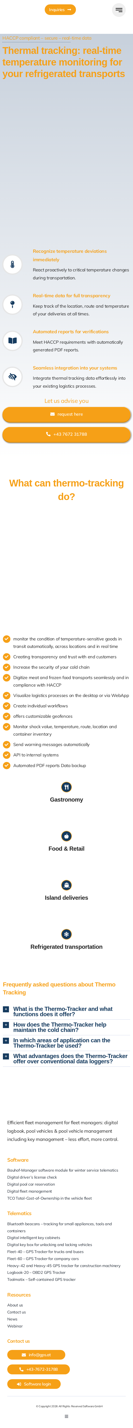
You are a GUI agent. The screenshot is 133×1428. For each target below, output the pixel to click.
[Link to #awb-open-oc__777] (119, 10)
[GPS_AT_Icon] (13, 3)
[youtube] (66, 1423)
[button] (66, 1011)
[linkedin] (57, 1423)
